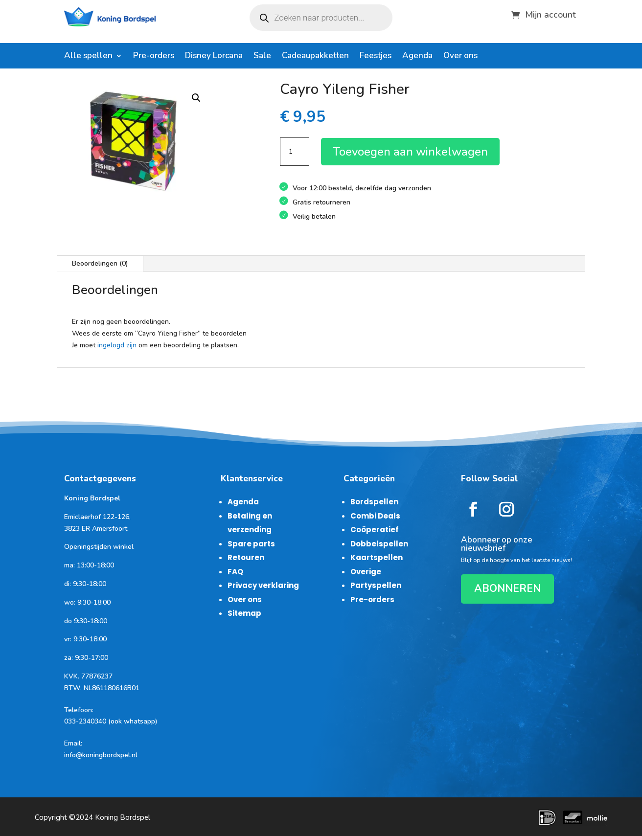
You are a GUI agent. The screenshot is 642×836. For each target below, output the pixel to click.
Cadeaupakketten (315, 56)
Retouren (246, 557)
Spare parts (251, 544)
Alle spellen (88, 56)
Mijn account (550, 13)
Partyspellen (375, 585)
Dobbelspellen (379, 544)
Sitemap (244, 613)
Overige (365, 571)
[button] (196, 98)
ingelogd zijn (117, 345)
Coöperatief (374, 529)
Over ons (460, 56)
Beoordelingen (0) (100, 263)
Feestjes (375, 56)
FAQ (235, 571)
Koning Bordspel (122, 817)
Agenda (417, 56)
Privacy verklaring (263, 585)
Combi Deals (375, 516)
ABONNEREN (507, 588)
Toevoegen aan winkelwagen (410, 151)
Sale (262, 56)
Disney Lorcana (214, 56)
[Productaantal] (294, 151)
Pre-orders (153, 56)
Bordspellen (374, 502)
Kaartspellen (376, 557)
